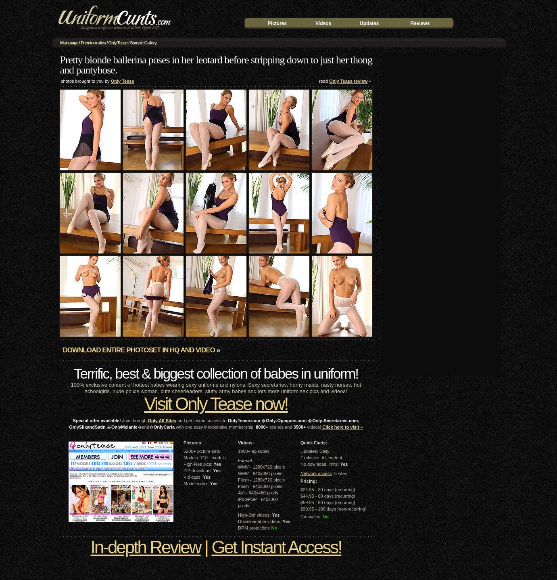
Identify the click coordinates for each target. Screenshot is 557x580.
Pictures (277, 23)
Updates (369, 23)
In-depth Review (146, 547)
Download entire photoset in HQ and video (140, 350)
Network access (316, 473)
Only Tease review (348, 81)
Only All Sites (162, 420)
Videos (323, 23)
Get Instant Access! (276, 547)
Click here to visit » (342, 427)
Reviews (420, 23)
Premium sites (93, 42)
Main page (69, 42)
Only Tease (117, 42)
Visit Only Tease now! (216, 404)
